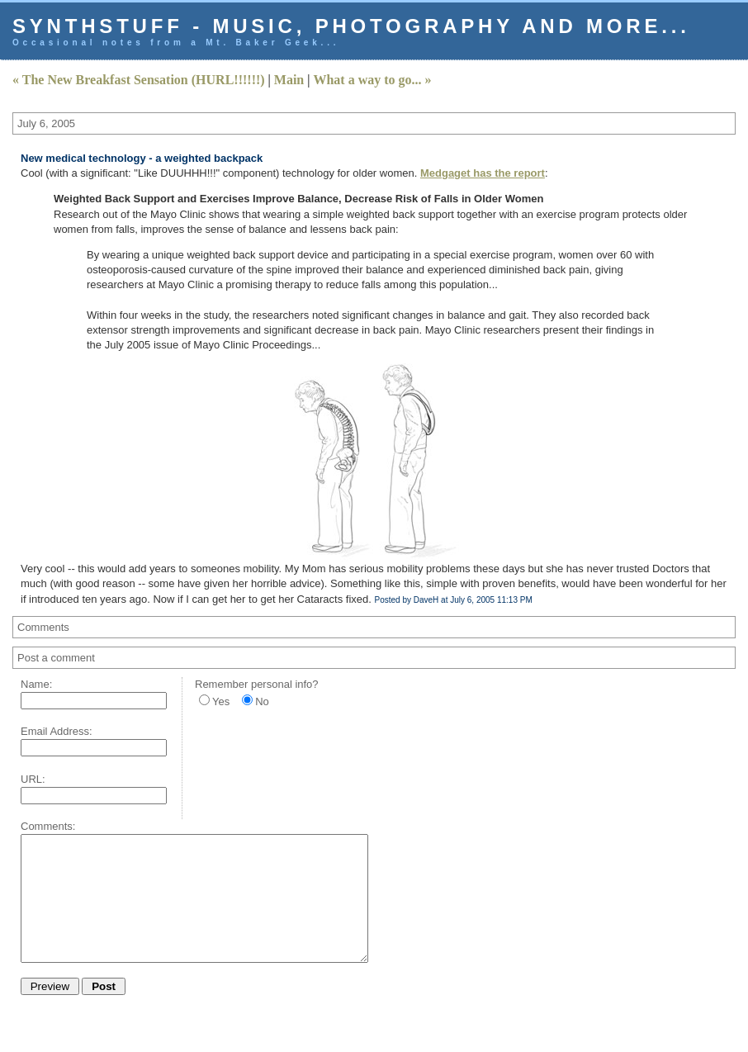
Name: (36, 684)
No (262, 701)
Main (289, 80)
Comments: (48, 826)
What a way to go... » (372, 80)
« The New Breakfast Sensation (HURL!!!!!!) (138, 80)
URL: (33, 779)
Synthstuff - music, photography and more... (351, 26)
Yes (221, 701)
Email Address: (56, 731)
